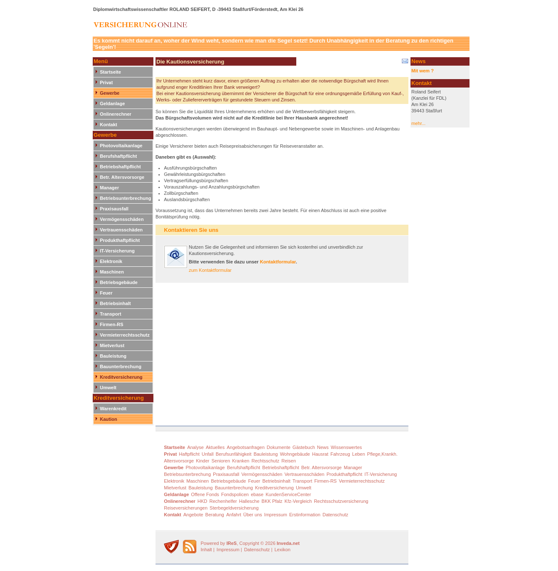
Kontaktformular (278, 261)
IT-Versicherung (117, 250)
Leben (358, 454)
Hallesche (249, 501)
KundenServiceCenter (288, 494)
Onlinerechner (115, 114)
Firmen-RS (111, 324)
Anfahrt (233, 514)
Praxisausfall (114, 208)
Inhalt (206, 549)
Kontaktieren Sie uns (191, 230)
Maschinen (112, 271)
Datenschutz (335, 514)
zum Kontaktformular (210, 270)
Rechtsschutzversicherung (341, 501)
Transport (110, 313)
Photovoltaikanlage (121, 145)
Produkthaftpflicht (120, 240)
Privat (106, 82)
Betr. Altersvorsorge (122, 177)
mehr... (418, 123)
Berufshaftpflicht (118, 156)
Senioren (221, 460)
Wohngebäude (295, 454)
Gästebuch (303, 447)
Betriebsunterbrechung (125, 198)
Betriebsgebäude (118, 282)
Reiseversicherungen (185, 507)
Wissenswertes (346, 447)
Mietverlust (112, 345)
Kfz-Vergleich (298, 501)
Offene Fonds (205, 494)
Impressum (275, 514)
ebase (257, 494)
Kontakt (108, 124)
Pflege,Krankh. (382, 454)
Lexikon (282, 549)
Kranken (240, 460)
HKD (202, 501)
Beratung (214, 514)
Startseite (110, 71)
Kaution (108, 419)
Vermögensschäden (122, 219)
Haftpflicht (189, 454)
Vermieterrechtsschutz (125, 334)
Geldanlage (112, 103)
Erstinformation (304, 514)
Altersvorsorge (179, 460)
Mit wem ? (422, 70)
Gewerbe (109, 93)
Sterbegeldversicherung (233, 507)
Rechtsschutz (265, 460)
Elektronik (111, 261)
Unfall (208, 454)
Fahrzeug (340, 454)
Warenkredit (113, 408)
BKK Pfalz (272, 501)
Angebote (193, 514)
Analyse (195, 447)
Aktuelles (215, 447)
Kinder (202, 460)
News (323, 447)
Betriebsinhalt (115, 303)
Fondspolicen (235, 494)
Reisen (289, 460)
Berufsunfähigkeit (234, 454)
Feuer (106, 292)
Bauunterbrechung (120, 366)
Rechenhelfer (223, 501)
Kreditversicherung (121, 377)
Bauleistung (113, 356)
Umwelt (108, 387)
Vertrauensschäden (121, 229)
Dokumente (278, 447)
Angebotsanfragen (246, 447)
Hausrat (320, 454)
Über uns (252, 514)
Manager (109, 187)
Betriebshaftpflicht (120, 166)
